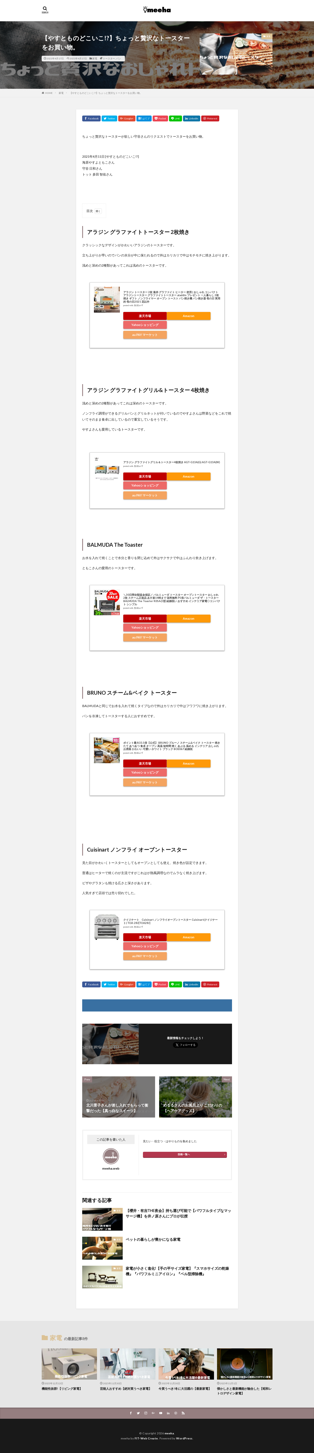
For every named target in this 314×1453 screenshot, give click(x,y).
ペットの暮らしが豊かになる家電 (153, 1239)
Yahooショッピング (145, 325)
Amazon (188, 316)
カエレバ (138, 305)
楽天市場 (145, 316)
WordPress (184, 1438)
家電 (94, 58)
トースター (109, 58)
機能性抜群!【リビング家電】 (62, 1388)
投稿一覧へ (184, 1154)
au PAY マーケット (145, 334)
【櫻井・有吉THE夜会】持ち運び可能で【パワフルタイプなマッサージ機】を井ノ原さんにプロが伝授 (178, 1213)
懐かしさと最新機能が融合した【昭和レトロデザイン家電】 (244, 1391)
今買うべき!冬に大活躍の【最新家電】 (185, 1388)
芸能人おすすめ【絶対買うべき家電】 (126, 1388)
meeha (169, 1433)
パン (118, 58)
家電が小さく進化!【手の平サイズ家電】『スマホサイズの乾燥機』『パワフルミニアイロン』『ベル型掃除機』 (177, 1271)
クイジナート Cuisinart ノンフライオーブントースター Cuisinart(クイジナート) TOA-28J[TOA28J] (170, 921)
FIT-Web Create (146, 1438)
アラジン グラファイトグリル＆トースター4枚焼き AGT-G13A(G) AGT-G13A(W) (171, 462)
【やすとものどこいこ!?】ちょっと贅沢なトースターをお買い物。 (106, 92)
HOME (49, 92)
